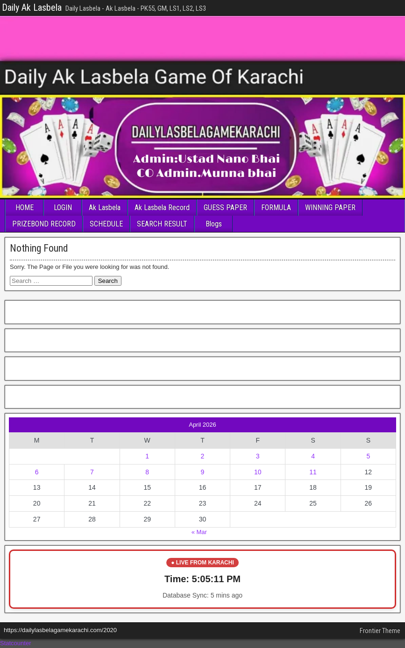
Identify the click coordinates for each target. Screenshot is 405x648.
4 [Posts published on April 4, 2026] (313, 456)
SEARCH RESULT (162, 223)
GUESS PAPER (225, 207)
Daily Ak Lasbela (32, 7)
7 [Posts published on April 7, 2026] (92, 472)
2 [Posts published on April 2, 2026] (203, 456)
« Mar (199, 531)
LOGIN (63, 207)
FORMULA (276, 207)
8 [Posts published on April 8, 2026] (147, 472)
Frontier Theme (380, 631)
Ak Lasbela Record (162, 207)
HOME (24, 207)
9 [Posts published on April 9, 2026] (203, 472)
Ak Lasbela (105, 207)
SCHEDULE (106, 223)
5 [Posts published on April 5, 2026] (368, 456)
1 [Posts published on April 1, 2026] (147, 456)
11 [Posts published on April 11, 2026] (313, 472)
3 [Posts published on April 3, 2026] (258, 456)
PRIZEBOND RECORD (44, 223)
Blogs (214, 223)
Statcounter (15, 643)
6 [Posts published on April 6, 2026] (37, 472)
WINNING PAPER (330, 207)
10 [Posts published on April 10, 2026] (258, 472)
